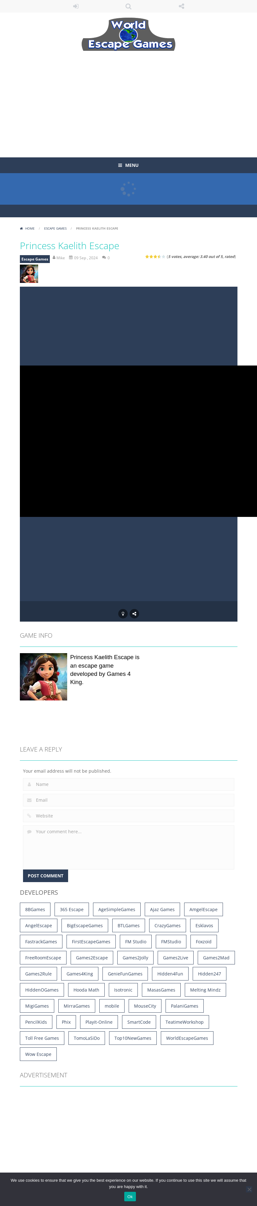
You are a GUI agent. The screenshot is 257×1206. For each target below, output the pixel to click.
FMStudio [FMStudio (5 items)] (171, 942)
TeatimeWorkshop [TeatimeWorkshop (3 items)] (185, 1022)
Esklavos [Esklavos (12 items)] (204, 925)
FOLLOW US (181, 6)
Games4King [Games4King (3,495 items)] (80, 974)
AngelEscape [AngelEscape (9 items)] (38, 925)
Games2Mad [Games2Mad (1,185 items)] (216, 958)
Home (30, 228)
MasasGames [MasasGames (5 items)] (161, 990)
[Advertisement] (111, 100)
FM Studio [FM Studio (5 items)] (135, 942)
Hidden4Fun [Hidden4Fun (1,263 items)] (170, 974)
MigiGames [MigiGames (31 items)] (37, 1006)
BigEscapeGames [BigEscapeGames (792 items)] (85, 925)
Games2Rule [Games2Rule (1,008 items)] (38, 974)
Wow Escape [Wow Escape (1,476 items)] (38, 1054)
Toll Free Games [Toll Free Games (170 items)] (42, 1038)
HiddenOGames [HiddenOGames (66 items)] (42, 990)
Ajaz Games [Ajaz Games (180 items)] (162, 909)
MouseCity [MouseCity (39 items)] (145, 1006)
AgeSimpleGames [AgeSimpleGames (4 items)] (116, 909)
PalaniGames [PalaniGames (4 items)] (184, 1006)
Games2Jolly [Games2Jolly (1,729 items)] (135, 958)
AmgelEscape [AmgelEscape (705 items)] (204, 909)
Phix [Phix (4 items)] (66, 1022)
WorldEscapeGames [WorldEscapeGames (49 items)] (187, 1038)
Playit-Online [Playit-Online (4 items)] (99, 1022)
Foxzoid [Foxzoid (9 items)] (204, 942)
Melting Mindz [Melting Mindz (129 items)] (205, 990)
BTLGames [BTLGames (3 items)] (129, 925)
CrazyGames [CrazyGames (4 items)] (168, 925)
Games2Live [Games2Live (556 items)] (175, 958)
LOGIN (76, 6)
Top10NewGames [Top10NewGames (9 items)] (132, 1038)
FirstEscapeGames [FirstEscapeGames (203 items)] (91, 942)
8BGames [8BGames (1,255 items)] (35, 909)
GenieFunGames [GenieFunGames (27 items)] (125, 974)
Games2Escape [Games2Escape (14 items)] (92, 958)
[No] (249, 1189)
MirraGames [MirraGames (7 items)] (77, 1006)
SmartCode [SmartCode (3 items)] (139, 1022)
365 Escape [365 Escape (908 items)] (72, 909)
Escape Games (55, 228)
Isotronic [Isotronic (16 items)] (123, 990)
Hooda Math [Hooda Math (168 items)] (86, 990)
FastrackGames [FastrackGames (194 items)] (41, 942)
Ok (130, 1196)
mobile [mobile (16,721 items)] (112, 1006)
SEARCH (129, 6)
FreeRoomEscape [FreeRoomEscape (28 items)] (43, 958)
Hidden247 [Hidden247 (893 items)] (209, 974)
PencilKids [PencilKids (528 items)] (36, 1022)
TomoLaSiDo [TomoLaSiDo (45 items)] (87, 1038)
